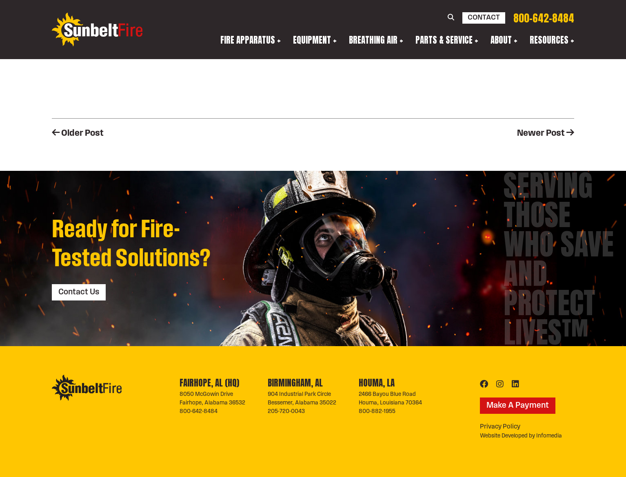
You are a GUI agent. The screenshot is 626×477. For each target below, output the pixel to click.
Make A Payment (517, 406)
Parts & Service (444, 39)
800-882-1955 (377, 412)
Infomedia (549, 436)
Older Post (78, 133)
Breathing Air (373, 39)
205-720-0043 (286, 412)
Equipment (312, 39)
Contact (484, 18)
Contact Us (78, 292)
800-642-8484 (543, 18)
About (501, 39)
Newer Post (545, 133)
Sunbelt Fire (97, 30)
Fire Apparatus (247, 39)
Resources (549, 39)
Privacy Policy (500, 427)
